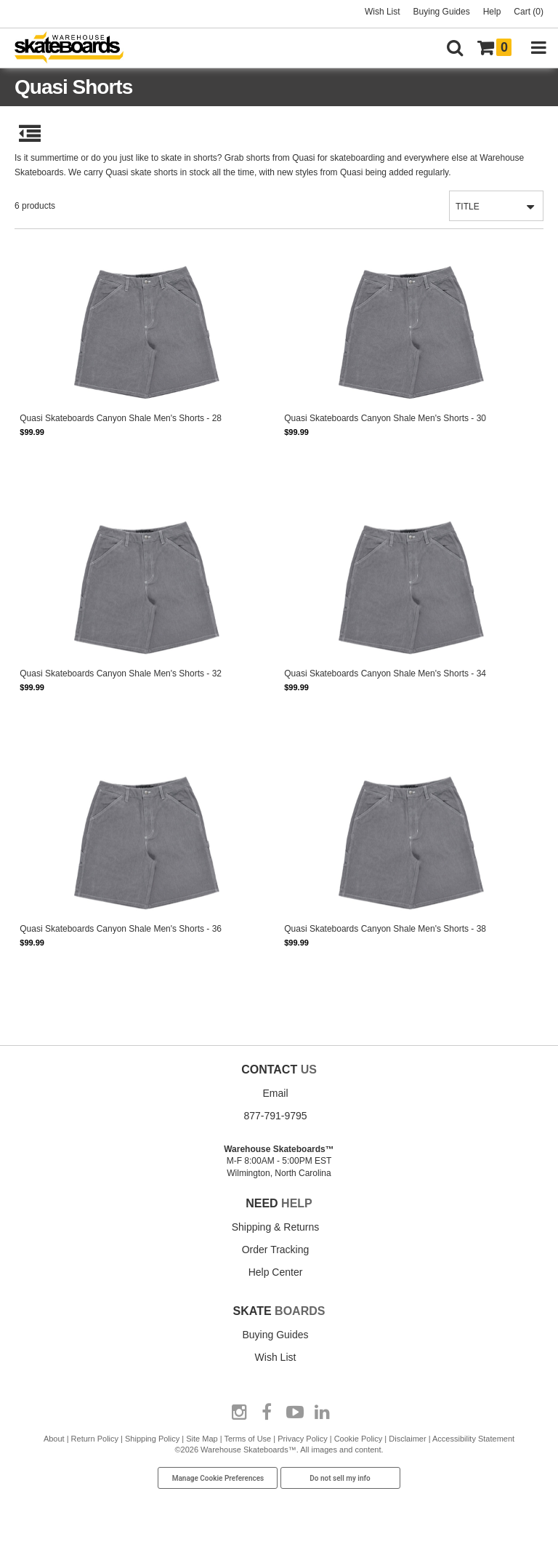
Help (492, 12)
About (54, 1438)
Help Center (275, 1272)
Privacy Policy (302, 1438)
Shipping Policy (152, 1438)
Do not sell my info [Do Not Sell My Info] (340, 1478)
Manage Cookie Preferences (218, 1478)
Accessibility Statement (473, 1438)
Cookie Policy (358, 1438)
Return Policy (94, 1438)
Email (275, 1093)
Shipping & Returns (276, 1227)
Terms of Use (247, 1438)
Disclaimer (407, 1438)
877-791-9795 (275, 1116)
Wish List (382, 12)
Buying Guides (441, 12)
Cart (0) (528, 12)
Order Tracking (276, 1249)
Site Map (201, 1438)
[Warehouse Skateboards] (76, 48)
